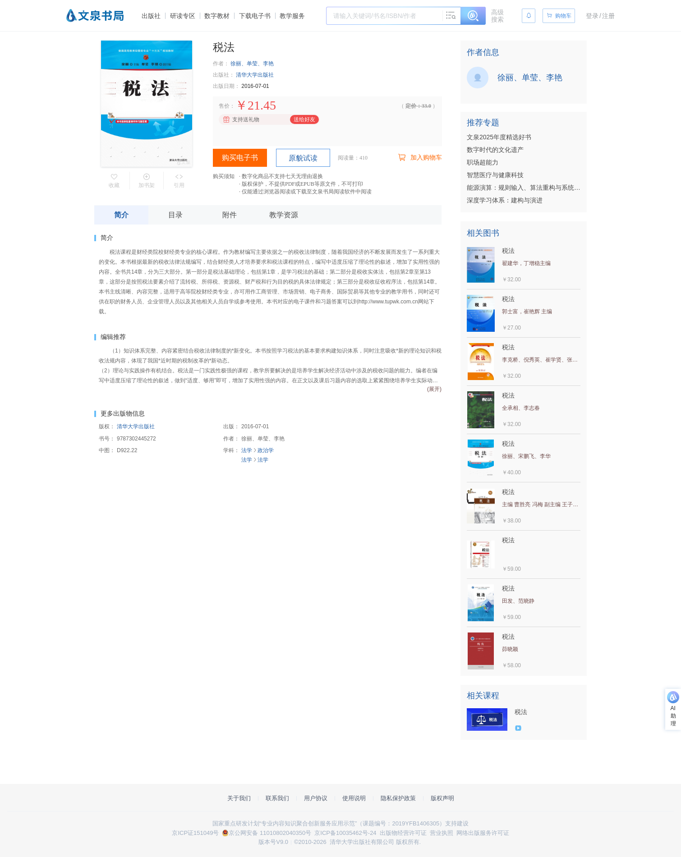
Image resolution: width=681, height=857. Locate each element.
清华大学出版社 (255, 75)
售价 (224, 106)
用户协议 (315, 798)
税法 (521, 711)
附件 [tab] (229, 215)
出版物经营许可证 (403, 833)
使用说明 (354, 798)
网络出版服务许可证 (482, 833)
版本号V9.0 (273, 842)
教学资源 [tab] (283, 215)
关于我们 (239, 798)
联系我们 (277, 798)
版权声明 (442, 798)
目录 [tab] (175, 215)
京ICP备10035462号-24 (345, 833)
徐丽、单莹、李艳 (252, 63)
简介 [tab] (121, 215)
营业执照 (441, 833)
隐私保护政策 (398, 798)
